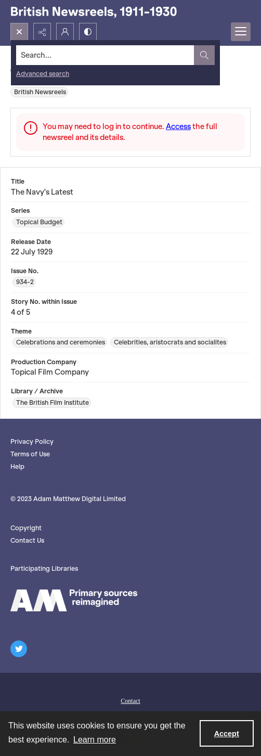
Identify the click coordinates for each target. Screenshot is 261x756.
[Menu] (241, 31)
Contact (130, 700)
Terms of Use (30, 454)
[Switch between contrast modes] (88, 31)
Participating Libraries (44, 568)
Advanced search (42, 74)
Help (17, 466)
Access (178, 126)
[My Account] (65, 31)
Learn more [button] (94, 739)
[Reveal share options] (42, 31)
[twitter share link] (18, 648)
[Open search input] (19, 31)
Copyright (26, 528)
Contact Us (27, 540)
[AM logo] (73, 600)
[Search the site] (105, 55)
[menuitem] (130, 700)
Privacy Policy (32, 441)
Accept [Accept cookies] (226, 733)
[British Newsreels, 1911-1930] (93, 11)
